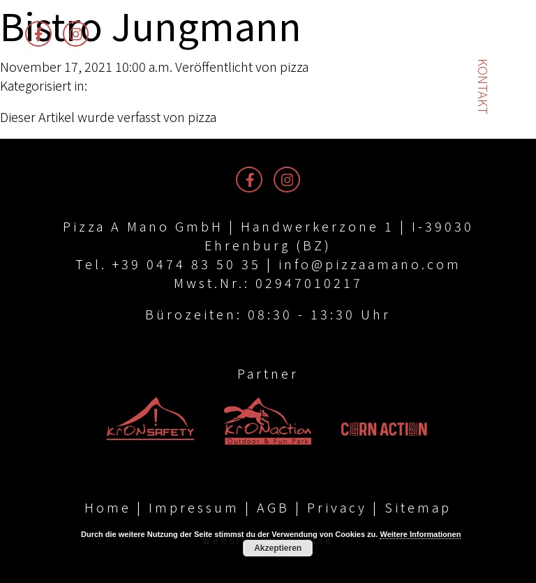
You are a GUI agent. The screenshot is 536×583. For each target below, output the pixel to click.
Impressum (194, 507)
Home (107, 507)
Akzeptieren (278, 548)
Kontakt (484, 86)
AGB (273, 507)
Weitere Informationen (420, 534)
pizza (294, 66)
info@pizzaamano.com (369, 264)
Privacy (337, 507)
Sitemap (418, 507)
